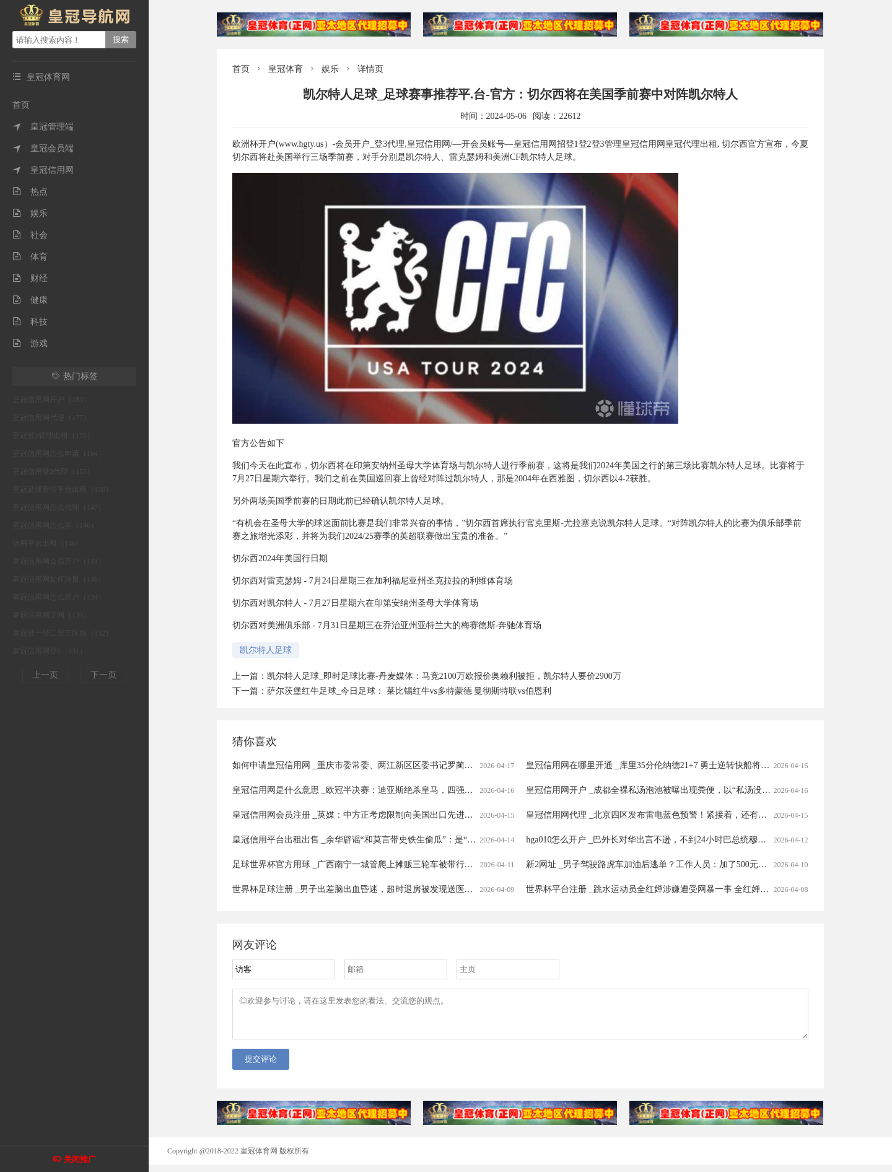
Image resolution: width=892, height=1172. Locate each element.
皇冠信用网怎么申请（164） (58, 453)
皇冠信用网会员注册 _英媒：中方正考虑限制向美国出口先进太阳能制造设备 (378, 815)
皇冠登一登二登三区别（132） (62, 633)
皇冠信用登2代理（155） (53, 471)
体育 (30, 256)
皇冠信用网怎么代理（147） (58, 507)
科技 (30, 321)
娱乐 (30, 213)
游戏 (30, 343)
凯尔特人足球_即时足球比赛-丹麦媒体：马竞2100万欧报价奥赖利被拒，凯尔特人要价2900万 (444, 676)
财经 (30, 278)
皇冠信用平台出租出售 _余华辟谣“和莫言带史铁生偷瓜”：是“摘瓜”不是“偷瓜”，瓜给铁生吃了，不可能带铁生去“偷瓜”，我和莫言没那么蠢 (498, 839)
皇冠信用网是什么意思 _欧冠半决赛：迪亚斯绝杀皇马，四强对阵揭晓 (365, 790)
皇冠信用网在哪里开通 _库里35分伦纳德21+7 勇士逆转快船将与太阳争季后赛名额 (682, 765)
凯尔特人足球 (266, 650)
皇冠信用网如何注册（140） (58, 579)
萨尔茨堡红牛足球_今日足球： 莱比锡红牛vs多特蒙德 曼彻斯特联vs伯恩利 (409, 691)
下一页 (103, 675)
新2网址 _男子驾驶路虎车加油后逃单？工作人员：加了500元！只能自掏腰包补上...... (687, 864)
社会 (30, 235)
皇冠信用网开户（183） (51, 399)
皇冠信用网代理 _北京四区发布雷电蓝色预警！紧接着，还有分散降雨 (659, 815)
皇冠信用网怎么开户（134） (58, 597)
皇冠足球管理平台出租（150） (62, 489)
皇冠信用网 (43, 170)
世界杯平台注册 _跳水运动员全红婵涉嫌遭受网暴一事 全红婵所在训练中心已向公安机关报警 (703, 889)
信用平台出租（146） (47, 543)
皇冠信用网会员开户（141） (58, 561)
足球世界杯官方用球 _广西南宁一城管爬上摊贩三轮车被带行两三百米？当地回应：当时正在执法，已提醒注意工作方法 (461, 864)
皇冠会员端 (43, 148)
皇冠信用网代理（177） (51, 417)
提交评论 (261, 1066)
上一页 (45, 675)
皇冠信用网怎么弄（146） (55, 525)
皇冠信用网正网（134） (51, 615)
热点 (30, 191)
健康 (30, 300)
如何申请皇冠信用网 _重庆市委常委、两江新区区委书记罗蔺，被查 (361, 765)
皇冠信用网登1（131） (49, 651)
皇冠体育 (285, 69)
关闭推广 (80, 1159)
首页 (21, 105)
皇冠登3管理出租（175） (53, 435)
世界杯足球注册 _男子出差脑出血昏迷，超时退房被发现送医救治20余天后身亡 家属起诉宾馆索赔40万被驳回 (440, 889)
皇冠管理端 (43, 126)
